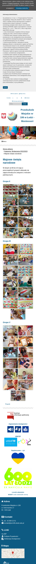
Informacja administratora (18, 101)
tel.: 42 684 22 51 (8, 521)
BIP (4, 534)
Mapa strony (22, 93)
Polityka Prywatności (9, 536)
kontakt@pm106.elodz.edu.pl (12, 523)
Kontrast (27, 97)
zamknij (5, 87)
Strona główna (14, 93)
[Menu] (18, 141)
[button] (2, 133)
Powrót (7, 404)
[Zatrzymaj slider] (18, 137)
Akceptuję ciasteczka (22, 8)
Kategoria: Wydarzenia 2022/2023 (15, 151)
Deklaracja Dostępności (10, 539)
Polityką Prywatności (13, 3)
